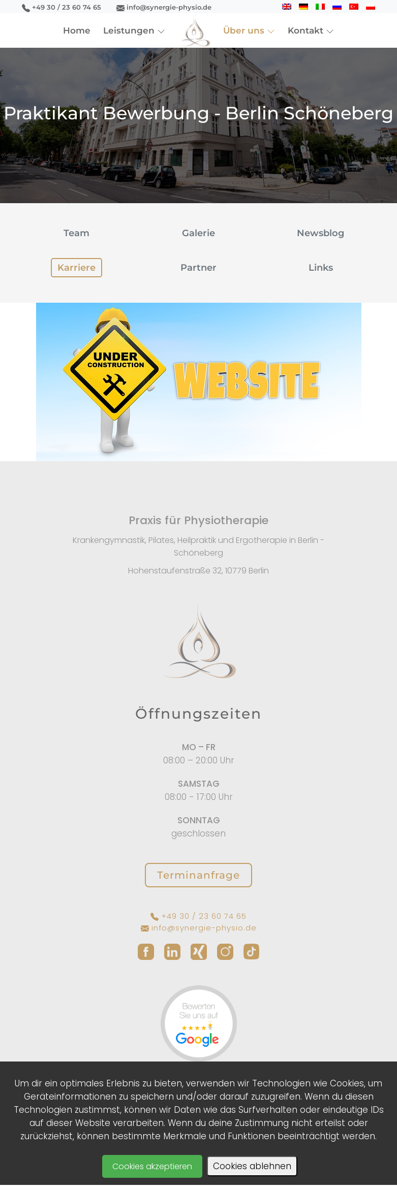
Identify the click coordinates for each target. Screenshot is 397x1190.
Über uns (249, 30)
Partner (198, 267)
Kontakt (311, 30)
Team (76, 233)
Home (76, 30)
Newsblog (320, 233)
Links (321, 267)
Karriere (76, 267)
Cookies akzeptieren (152, 1166)
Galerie (198, 233)
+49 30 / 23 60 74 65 (61, 7)
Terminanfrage (198, 875)
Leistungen (134, 30)
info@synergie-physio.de (163, 7)
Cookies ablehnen (252, 1166)
